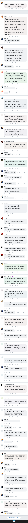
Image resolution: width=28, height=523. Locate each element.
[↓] (20, 8)
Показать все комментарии (14, 215)
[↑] (18, 8)
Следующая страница (14, 517)
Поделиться (23, 8)
